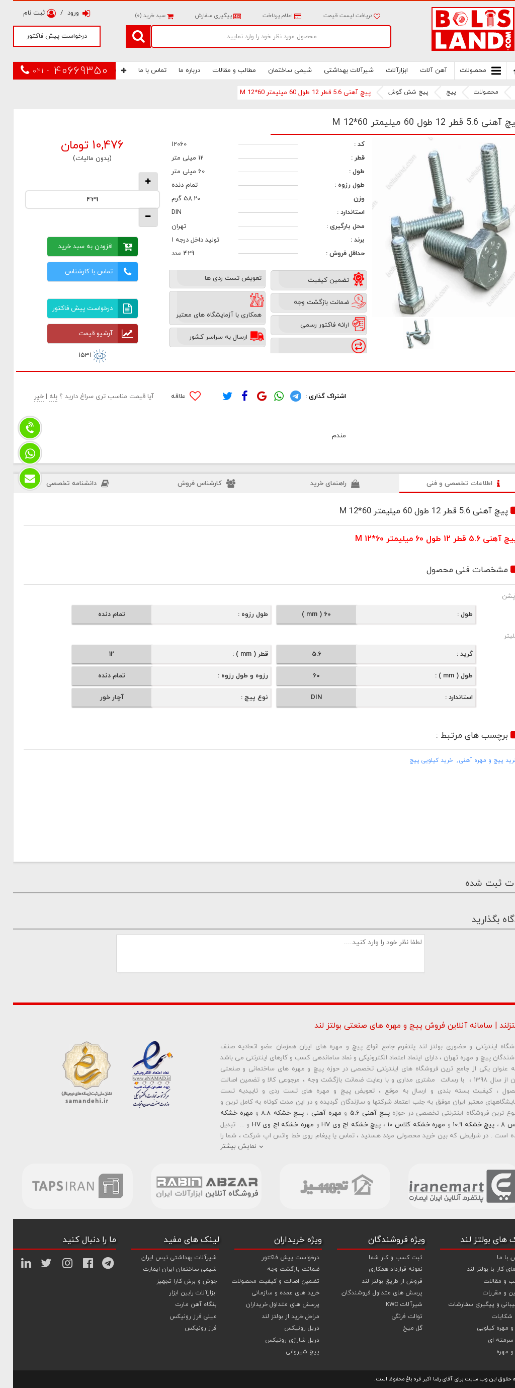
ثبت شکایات (495, 1317)
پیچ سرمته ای (493, 1340)
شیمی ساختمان (277, 70)
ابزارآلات (384, 70)
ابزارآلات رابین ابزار (180, 1293)
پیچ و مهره (497, 1352)
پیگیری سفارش (204, 16)
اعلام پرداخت (268, 16)
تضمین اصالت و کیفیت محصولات (262, 1281)
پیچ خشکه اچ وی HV (338, 1124)
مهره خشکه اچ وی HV (270, 1124)
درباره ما (176, 70)
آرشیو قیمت (95, 333)
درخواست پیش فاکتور (44, 36)
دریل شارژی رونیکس (279, 1340)
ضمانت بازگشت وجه (280, 1269)
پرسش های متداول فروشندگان (368, 1293)
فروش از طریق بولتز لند (379, 1281)
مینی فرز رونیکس (180, 1317)
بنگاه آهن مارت (183, 1304)
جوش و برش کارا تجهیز (173, 1281)
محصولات (467, 70)
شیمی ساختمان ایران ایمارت (167, 1269)
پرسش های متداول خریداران (269, 1304)
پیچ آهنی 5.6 (357, 1113)
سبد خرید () (141, 16)
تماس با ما (139, 70)
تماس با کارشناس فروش (88, 272)
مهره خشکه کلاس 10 (403, 1124)
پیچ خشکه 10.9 (460, 1124)
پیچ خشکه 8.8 (269, 1113)
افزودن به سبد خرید (85, 246)
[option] (435, 227)
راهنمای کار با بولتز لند (483, 1269)
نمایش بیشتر (225, 1146)
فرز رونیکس (187, 1328)
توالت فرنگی (394, 1317)
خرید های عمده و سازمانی (272, 1293)
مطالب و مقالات (221, 70)
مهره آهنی (313, 1113)
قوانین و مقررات (491, 1293)
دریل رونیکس (288, 1328)
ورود (65, 13)
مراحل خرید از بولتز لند (277, 1317)
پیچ (438, 92)
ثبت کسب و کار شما (382, 1258)
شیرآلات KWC (391, 1304)
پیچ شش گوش (395, 92)
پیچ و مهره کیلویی (488, 1328)
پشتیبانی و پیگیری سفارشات (474, 1304)
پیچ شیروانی (289, 1352)
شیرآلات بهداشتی (336, 70)
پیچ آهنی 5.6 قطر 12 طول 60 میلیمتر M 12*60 (292, 92)
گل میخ (399, 1328)
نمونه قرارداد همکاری (382, 1269)
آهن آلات (420, 70)
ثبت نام (26, 13)
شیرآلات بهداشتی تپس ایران (166, 1258)
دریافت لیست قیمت (338, 16)
